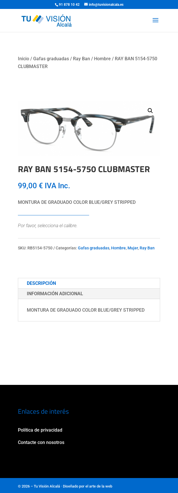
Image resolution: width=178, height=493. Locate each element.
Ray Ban (81, 58)
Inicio (23, 58)
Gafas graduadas (51, 58)
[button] (150, 111)
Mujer (133, 248)
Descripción (41, 283)
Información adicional (55, 293)
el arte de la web (98, 486)
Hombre (102, 58)
